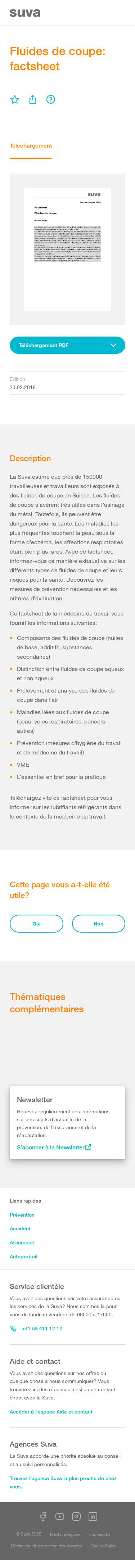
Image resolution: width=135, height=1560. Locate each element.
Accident (20, 1228)
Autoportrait (24, 1256)
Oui (36, 923)
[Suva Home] (26, 13)
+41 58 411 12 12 (36, 1328)
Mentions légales (65, 1534)
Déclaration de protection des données (46, 1545)
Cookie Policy (103, 1545)
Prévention (22, 1215)
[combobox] (67, 345)
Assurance (22, 1242)
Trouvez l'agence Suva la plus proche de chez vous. (63, 1482)
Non (98, 923)
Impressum (99, 1534)
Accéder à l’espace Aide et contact (51, 1411)
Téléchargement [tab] (31, 145)
